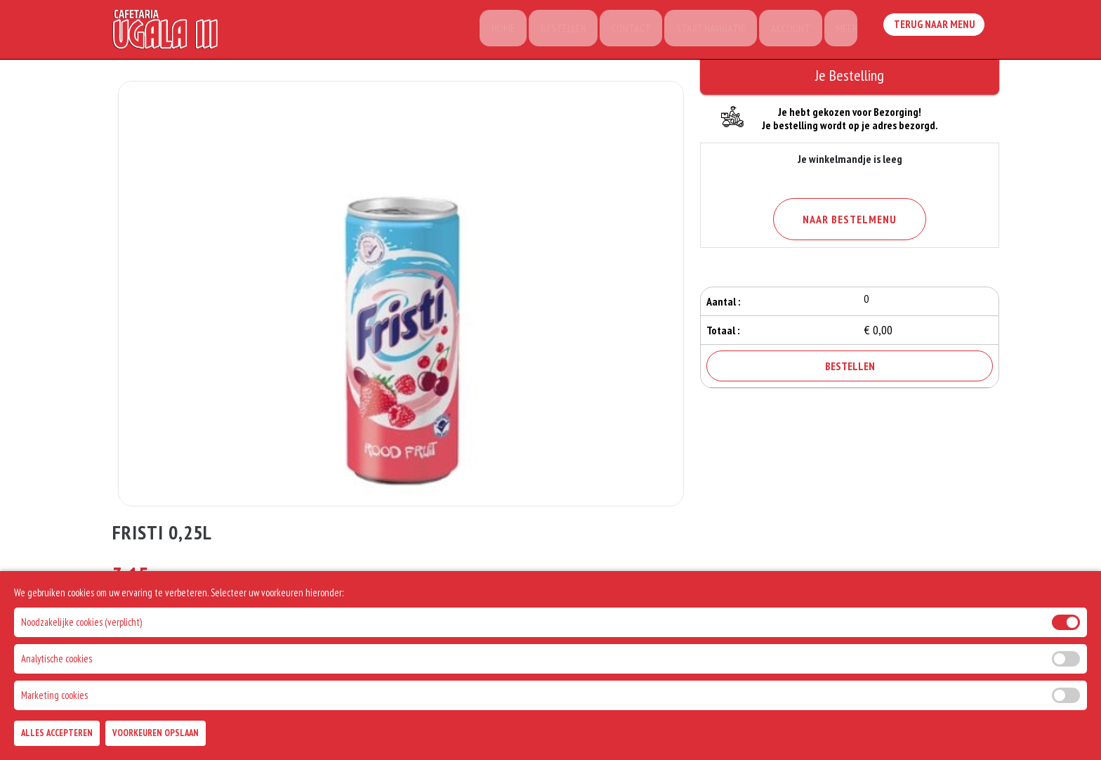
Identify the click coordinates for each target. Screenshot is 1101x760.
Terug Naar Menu (935, 30)
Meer (843, 32)
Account (785, 32)
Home (489, 32)
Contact (621, 32)
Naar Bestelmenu (850, 219)
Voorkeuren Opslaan (155, 733)
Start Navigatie (703, 32)
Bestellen (551, 32)
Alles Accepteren (57, 733)
